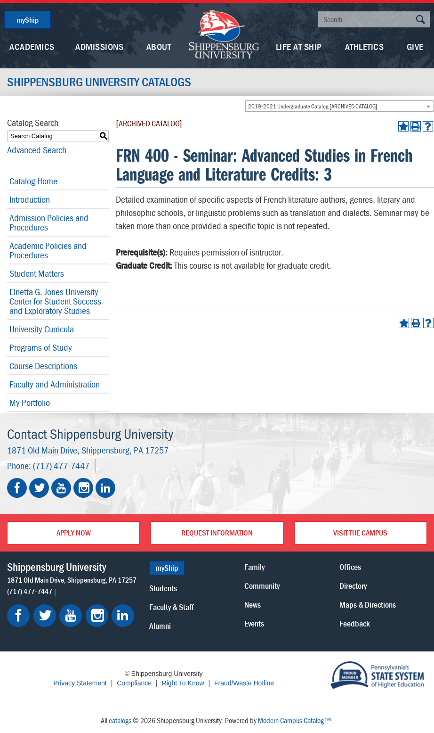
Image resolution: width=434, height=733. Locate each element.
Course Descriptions (43, 365)
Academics (32, 46)
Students (163, 588)
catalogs (120, 720)
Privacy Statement (80, 683)
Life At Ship (299, 46)
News (252, 604)
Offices (350, 566)
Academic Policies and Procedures (48, 250)
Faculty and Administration (54, 384)
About (158, 46)
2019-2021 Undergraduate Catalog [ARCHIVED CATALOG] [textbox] (312, 106)
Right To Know (183, 683)
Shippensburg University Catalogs (99, 82)
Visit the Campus (360, 532)
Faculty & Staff (171, 606)
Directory (353, 585)
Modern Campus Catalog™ (294, 720)
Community (262, 585)
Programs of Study (40, 347)
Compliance (134, 683)
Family (254, 566)
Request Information (217, 532)
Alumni (160, 625)
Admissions (99, 46)
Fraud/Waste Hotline (244, 683)
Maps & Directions (367, 604)
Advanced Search (36, 150)
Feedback (354, 623)
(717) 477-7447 (61, 465)
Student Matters (36, 273)
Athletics (364, 46)
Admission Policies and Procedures (48, 222)
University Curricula (41, 329)
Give (415, 46)
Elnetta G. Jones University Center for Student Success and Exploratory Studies (55, 301)
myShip (27, 20)
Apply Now (73, 532)
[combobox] (339, 106)
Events (254, 623)
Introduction (29, 199)
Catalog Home (33, 181)
